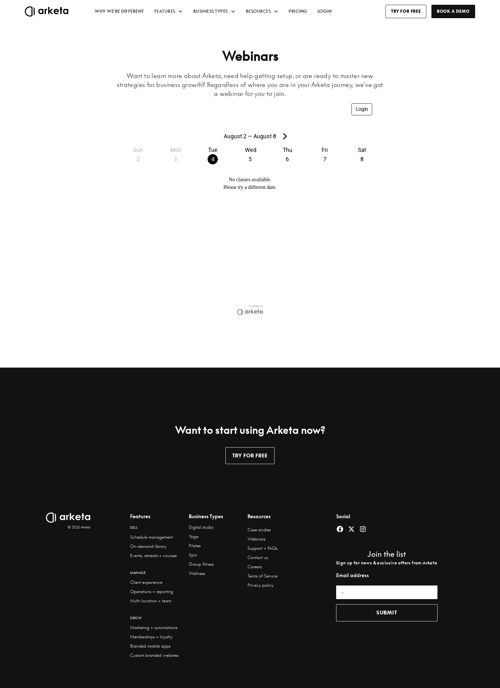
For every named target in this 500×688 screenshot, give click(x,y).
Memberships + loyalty (151, 637)
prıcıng (298, 11)
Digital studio (201, 527)
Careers (254, 567)
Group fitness (201, 564)
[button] (168, 11)
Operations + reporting (151, 591)
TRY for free (250, 455)
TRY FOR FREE (406, 11)
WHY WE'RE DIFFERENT (119, 11)
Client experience (146, 582)
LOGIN (325, 11)
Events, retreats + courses (153, 555)
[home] (55, 11)
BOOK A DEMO (453, 11)
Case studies (259, 530)
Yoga (193, 536)
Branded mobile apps (150, 646)
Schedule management (151, 537)
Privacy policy (260, 585)
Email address (352, 575)
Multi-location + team (150, 601)
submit (386, 612)
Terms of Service (262, 576)
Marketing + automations (153, 627)
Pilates (195, 545)
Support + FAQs (262, 548)
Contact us (257, 557)
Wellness (197, 573)
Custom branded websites (154, 655)
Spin (193, 555)
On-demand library (148, 546)
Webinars (256, 539)
